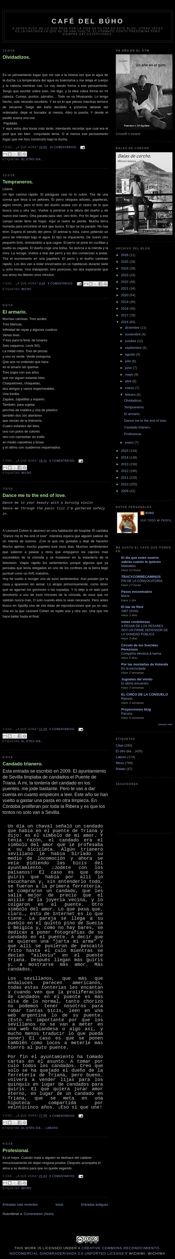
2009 (125, 491)
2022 (125, 282)
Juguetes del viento (136, 679)
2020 (125, 295)
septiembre (134, 348)
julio (128, 361)
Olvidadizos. (16, 57)
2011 (125, 477)
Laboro (52, 1128)
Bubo (149, 513)
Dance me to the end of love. (34, 495)
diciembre (133, 327)
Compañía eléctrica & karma (141, 653)
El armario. (15, 312)
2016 (125, 322)
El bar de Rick (132, 607)
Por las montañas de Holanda (144, 664)
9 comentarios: (61, 283)
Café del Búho (88, 21)
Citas (120, 745)
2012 (125, 471)
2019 (125, 302)
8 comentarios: (62, 460)
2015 (125, 451)
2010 (125, 484)
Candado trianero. (23, 763)
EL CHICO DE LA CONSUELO (144, 694)
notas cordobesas (135, 622)
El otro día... (32, 159)
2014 (125, 457)
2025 (125, 262)
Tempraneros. (18, 181)
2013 (125, 464)
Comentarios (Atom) (39, 1214)
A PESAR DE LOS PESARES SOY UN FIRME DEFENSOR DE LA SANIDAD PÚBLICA (144, 630)
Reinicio (127, 698)
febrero (131, 394)
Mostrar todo (165, 724)
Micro (26, 289)
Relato (121, 769)
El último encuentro (134, 683)
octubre (131, 341)
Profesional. (16, 1150)
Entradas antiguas (94, 1204)
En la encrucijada (133, 668)
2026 (125, 255)
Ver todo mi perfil (156, 520)
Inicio (59, 1204)
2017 (125, 315)
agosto (130, 354)
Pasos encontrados (136, 592)
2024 (125, 268)
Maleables (128, 566)
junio (129, 368)
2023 (125, 275)
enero (130, 442)
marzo (130, 388)
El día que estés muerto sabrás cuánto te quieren (141, 560)
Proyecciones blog (136, 709)
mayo (129, 374)
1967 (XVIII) (129, 611)
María (125, 596)
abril (128, 381)
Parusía (126, 713)
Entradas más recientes (20, 1204)
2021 (125, 288)
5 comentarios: (62, 729)
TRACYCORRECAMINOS (141, 577)
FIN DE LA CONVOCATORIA (142, 581)
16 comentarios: (63, 147)
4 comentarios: (62, 1115)
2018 (125, 308)
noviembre (133, 334)
